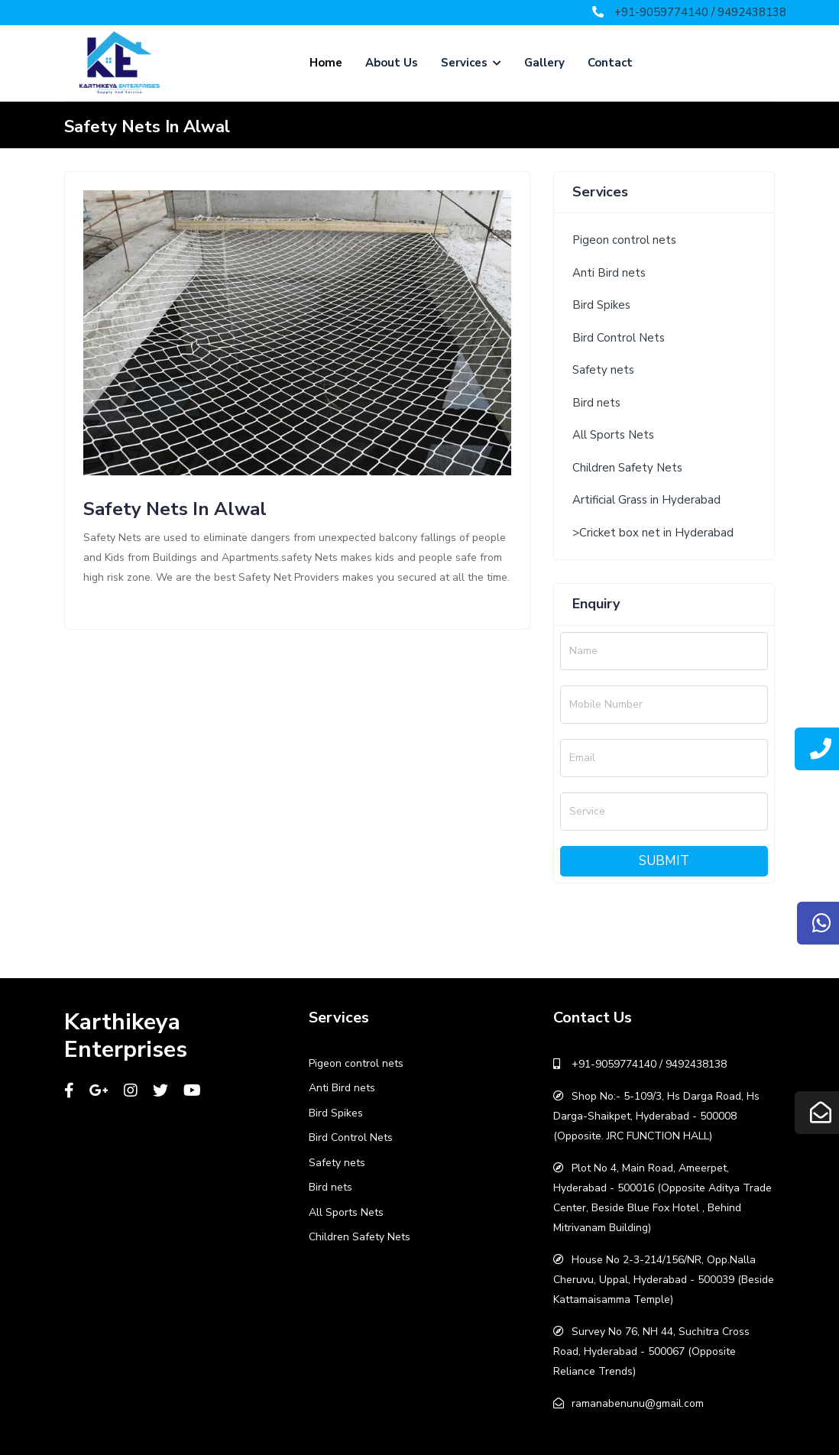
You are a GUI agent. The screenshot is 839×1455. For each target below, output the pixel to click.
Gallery (544, 62)
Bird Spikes (601, 305)
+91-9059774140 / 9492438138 (700, 12)
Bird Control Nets (618, 337)
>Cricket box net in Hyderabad (653, 532)
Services (471, 62)
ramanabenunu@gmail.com (638, 1403)
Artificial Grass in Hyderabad (646, 499)
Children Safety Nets (627, 467)
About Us (391, 62)
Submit (664, 861)
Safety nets (603, 370)
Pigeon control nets (624, 240)
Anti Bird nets (609, 272)
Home (325, 62)
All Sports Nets (613, 434)
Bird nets (596, 402)
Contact (610, 62)
